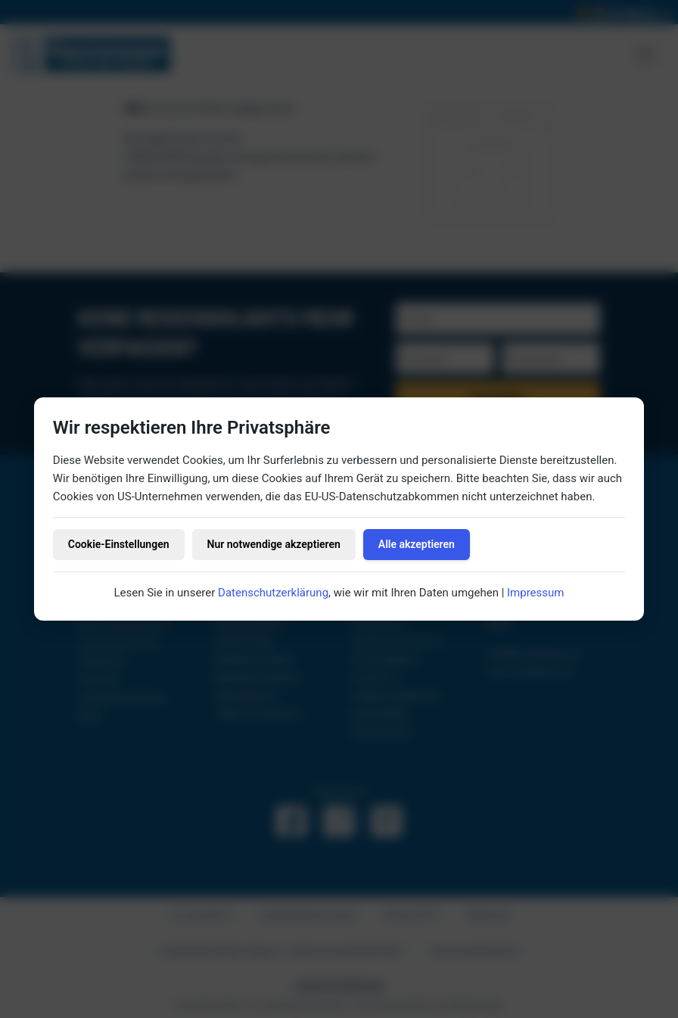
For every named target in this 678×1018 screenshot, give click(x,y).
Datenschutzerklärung (273, 592)
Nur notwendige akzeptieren (274, 544)
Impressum (535, 592)
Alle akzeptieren (416, 544)
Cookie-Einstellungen (119, 544)
